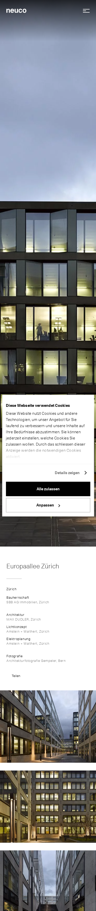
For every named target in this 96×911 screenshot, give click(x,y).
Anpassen (48, 505)
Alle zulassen (48, 488)
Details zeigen (67, 473)
